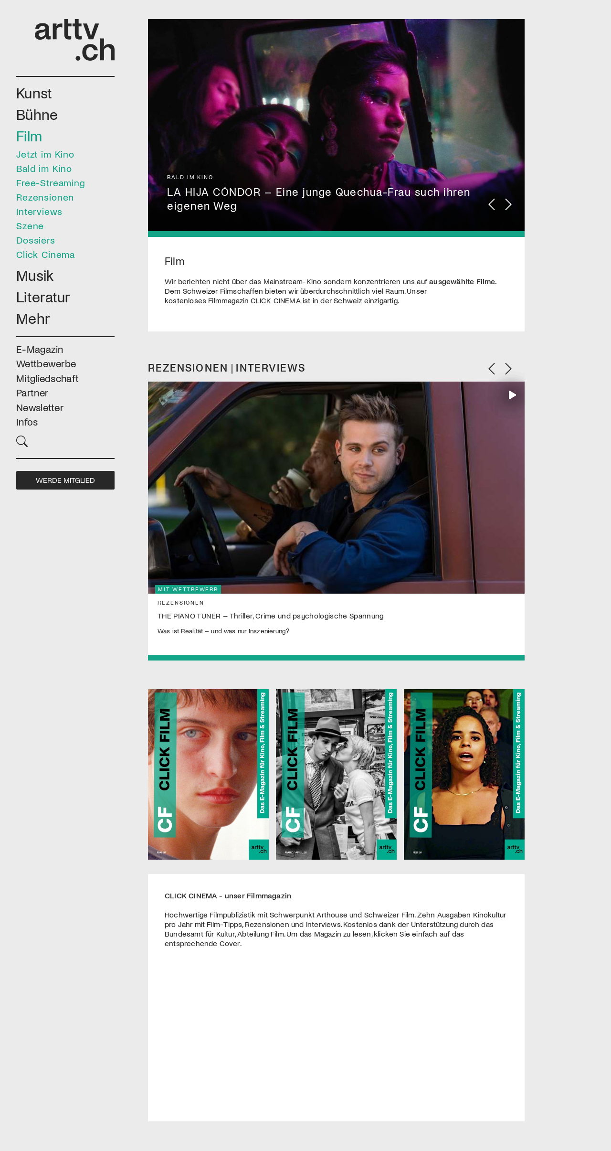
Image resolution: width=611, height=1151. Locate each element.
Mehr (33, 318)
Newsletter (39, 407)
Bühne (37, 114)
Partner (32, 392)
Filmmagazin (255, 300)
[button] (65, 440)
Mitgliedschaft (47, 378)
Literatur (43, 296)
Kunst (34, 92)
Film (29, 135)
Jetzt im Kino (45, 154)
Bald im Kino (44, 168)
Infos (27, 421)
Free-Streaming (50, 182)
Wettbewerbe (46, 363)
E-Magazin (39, 349)
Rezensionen (45, 196)
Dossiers (35, 239)
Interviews (39, 211)
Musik (35, 275)
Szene (30, 225)
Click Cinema (45, 254)
